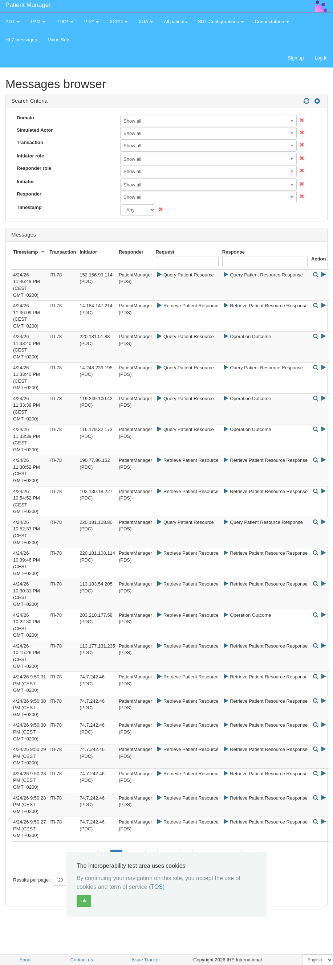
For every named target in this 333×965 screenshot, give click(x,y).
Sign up (296, 58)
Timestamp (29, 207)
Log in (321, 58)
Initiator (25, 181)
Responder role (34, 168)
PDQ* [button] (64, 21)
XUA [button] (145, 21)
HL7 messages (21, 39)
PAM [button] (38, 21)
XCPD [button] (119, 21)
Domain (25, 117)
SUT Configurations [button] (221, 21)
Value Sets (59, 39)
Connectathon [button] (272, 21)
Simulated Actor (35, 130)
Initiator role (30, 156)
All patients (175, 21)
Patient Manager (28, 4)
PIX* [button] (91, 21)
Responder (29, 194)
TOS (157, 887)
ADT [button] (12, 21)
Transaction (30, 142)
